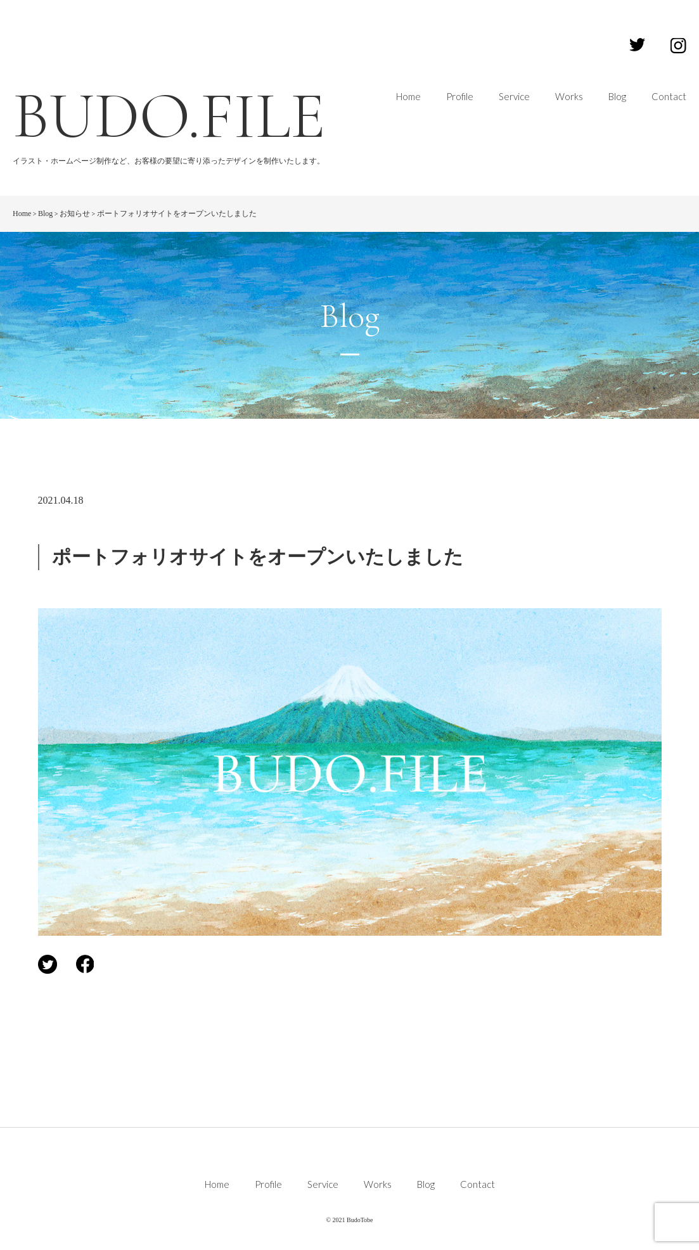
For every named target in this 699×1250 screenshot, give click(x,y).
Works (569, 96)
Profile (459, 96)
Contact (668, 96)
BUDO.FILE (169, 116)
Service (514, 96)
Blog (617, 96)
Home (408, 96)
